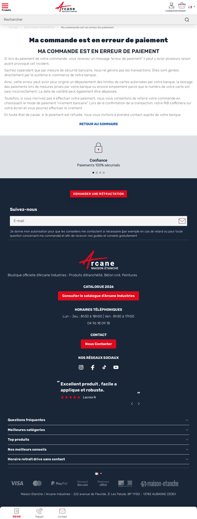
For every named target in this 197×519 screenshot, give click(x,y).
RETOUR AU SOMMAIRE (98, 124)
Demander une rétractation (98, 194)
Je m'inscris (182, 221)
